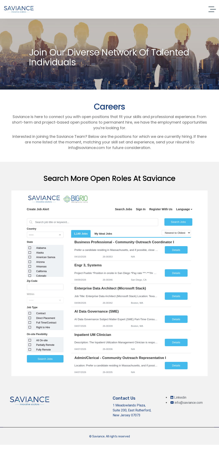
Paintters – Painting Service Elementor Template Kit (73, 450)
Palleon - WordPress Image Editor (137, 450)
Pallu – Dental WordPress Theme (143, 450)
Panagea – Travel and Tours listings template (151, 450)
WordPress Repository (66, 450)
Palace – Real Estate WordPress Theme (109, 450)
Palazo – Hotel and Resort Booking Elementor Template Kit (119, 450)
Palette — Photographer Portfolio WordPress (129, 450)
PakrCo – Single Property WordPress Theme (101, 450)
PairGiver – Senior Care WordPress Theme (81, 450)
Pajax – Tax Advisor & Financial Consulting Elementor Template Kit (91, 450)
